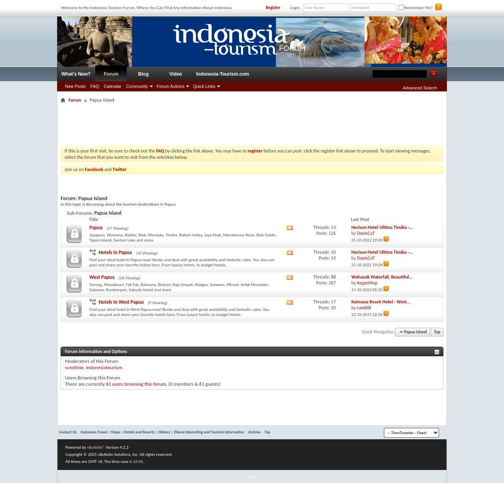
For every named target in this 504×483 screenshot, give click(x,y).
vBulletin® (96, 447)
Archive (254, 432)
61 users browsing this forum (136, 384)
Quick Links (204, 86)
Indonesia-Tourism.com (222, 74)
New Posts (75, 86)
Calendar (113, 86)
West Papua (102, 277)
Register (273, 7)
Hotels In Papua (115, 252)
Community (137, 86)
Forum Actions (170, 86)
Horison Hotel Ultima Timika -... (382, 227)
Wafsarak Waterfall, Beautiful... (382, 277)
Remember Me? (415, 7)
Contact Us (68, 432)
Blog (143, 74)
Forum (111, 74)
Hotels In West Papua (121, 302)
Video (175, 74)
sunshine (74, 367)
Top (437, 331)
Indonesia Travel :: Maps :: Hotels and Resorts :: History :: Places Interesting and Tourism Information (163, 432)
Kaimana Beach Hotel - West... (380, 302)
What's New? (76, 74)
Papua (95, 227)
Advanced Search (420, 87)
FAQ (95, 86)
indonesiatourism (104, 367)
